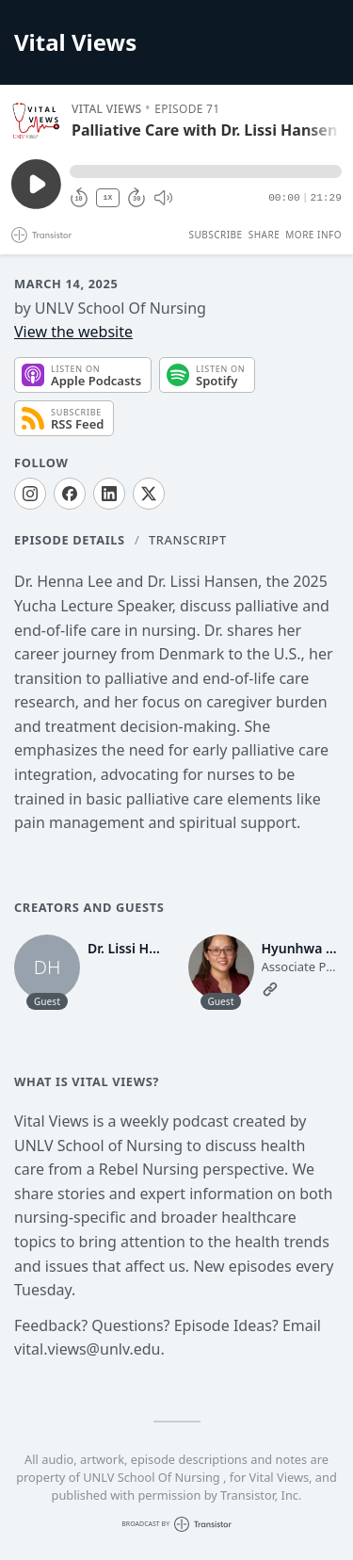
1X (108, 197)
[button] (206, 171)
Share (265, 234)
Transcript (188, 539)
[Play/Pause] (35, 120)
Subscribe (215, 234)
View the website (73, 331)
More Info (313, 234)
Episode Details (69, 539)
